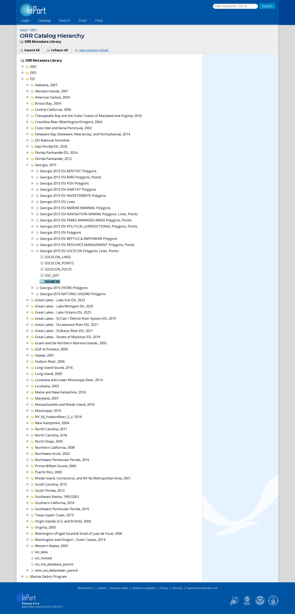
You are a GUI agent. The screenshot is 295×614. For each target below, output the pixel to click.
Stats (82, 21)
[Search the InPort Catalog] (235, 6)
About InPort (85, 588)
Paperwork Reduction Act (201, 588)
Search (64, 21)
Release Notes (119, 588)
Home (23, 30)
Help (99, 21)
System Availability (143, 588)
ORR (32, 30)
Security (177, 588)
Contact (101, 588)
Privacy (163, 588)
